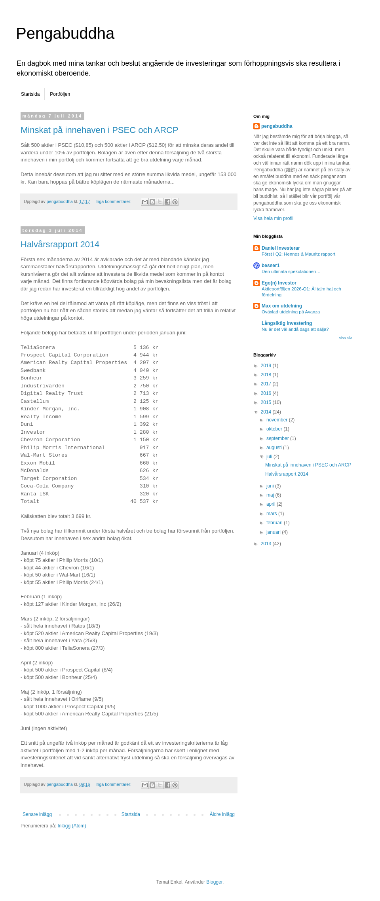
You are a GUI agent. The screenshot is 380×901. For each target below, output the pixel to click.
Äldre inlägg (222, 814)
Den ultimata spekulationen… (291, 271)
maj (271, 495)
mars (272, 513)
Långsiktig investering (287, 323)
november (277, 420)
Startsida (30, 94)
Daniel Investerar (281, 248)
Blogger (214, 882)
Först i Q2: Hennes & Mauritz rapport (298, 254)
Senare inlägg (37, 814)
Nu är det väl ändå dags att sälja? (295, 329)
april (271, 504)
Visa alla (345, 338)
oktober (274, 429)
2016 (267, 393)
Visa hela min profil (273, 218)
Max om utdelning (282, 306)
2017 (267, 384)
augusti (274, 447)
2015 (267, 402)
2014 (267, 412)
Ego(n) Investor (279, 283)
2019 (267, 365)
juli (270, 456)
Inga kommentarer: (114, 201)
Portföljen (60, 94)
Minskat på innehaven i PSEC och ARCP (100, 130)
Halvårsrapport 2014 (60, 244)
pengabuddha (277, 126)
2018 (267, 374)
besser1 (270, 265)
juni (270, 486)
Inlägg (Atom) (71, 826)
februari (275, 522)
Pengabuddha (65, 33)
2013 (267, 543)
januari (274, 532)
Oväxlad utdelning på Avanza (291, 311)
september (278, 438)
